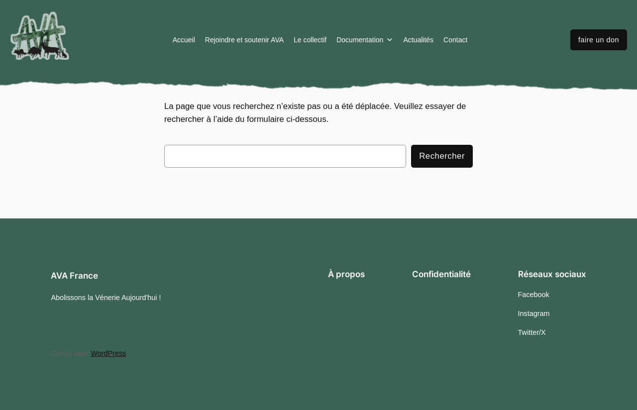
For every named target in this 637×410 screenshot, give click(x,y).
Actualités (418, 40)
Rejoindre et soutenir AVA (244, 40)
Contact (455, 40)
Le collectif (310, 40)
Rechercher (442, 156)
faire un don (598, 40)
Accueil (184, 40)
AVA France (74, 276)
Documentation (364, 40)
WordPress (108, 353)
